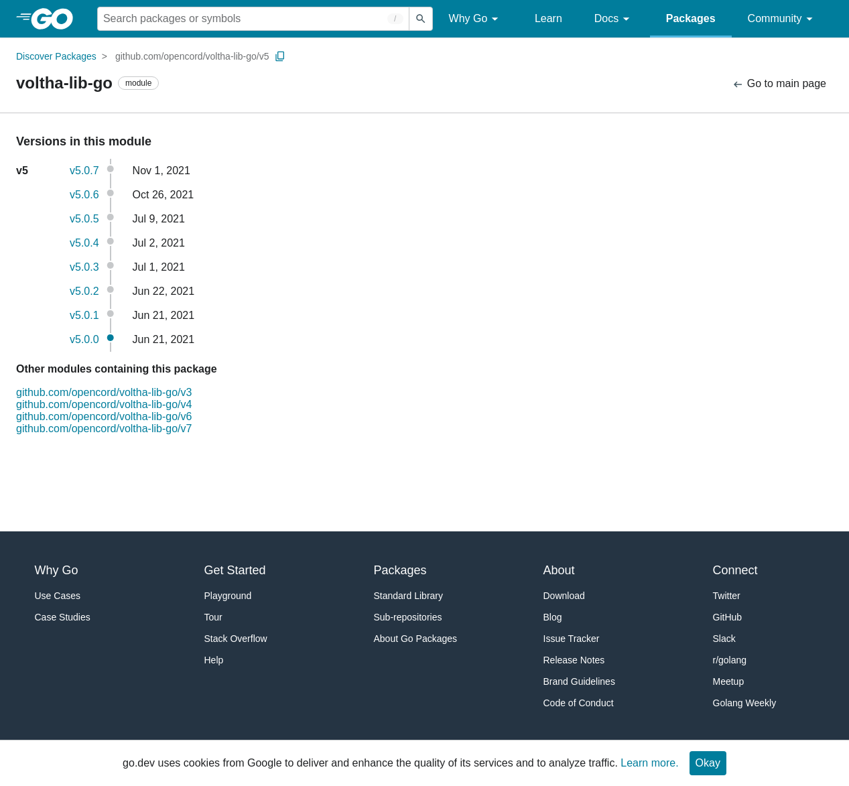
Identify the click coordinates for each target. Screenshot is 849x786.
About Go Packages (416, 638)
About (559, 570)
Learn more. (649, 763)
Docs (614, 19)
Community (782, 19)
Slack (724, 638)
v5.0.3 (84, 267)
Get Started (235, 570)
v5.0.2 (84, 291)
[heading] (56, 18)
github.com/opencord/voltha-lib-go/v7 (104, 428)
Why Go (476, 19)
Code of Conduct (578, 703)
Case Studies (62, 617)
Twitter (726, 595)
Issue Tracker (571, 638)
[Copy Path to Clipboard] (280, 56)
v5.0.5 (84, 218)
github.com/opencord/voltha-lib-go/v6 (104, 416)
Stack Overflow (235, 638)
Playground (228, 595)
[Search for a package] (253, 19)
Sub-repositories (408, 617)
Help (214, 660)
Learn (548, 18)
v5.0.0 (84, 339)
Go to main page (779, 84)
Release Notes (574, 660)
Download (564, 595)
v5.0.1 (84, 315)
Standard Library (409, 595)
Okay (708, 763)
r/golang (730, 660)
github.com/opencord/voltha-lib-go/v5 (192, 56)
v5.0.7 (84, 170)
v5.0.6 (84, 194)
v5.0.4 (84, 243)
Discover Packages (56, 56)
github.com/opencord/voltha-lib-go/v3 (104, 392)
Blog (552, 617)
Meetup (728, 681)
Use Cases (57, 595)
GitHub (727, 617)
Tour (213, 617)
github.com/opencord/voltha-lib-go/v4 (104, 404)
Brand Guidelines (579, 681)
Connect (735, 570)
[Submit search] (421, 19)
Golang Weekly (745, 703)
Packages (691, 18)
